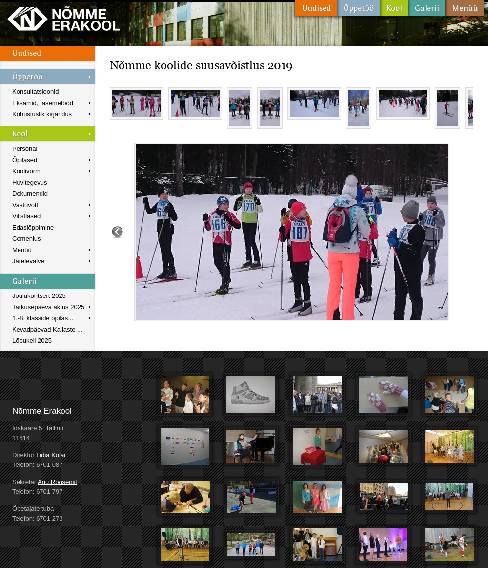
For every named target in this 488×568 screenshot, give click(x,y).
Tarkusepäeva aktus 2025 (48, 307)
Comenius (26, 238)
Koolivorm (26, 171)
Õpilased (24, 160)
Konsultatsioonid (35, 91)
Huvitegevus (29, 182)
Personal (24, 148)
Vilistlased (26, 216)
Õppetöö (358, 8)
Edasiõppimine (33, 227)
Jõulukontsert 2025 (39, 295)
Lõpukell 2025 (32, 340)
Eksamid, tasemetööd (42, 102)
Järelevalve (28, 261)
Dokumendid (30, 193)
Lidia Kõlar (51, 455)
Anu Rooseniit (57, 481)
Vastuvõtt (25, 205)
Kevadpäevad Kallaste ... (47, 329)
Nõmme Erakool (63, 18)
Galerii (426, 8)
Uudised (316, 8)
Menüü (464, 8)
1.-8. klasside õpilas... (42, 318)
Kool (394, 8)
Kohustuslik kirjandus (42, 114)
